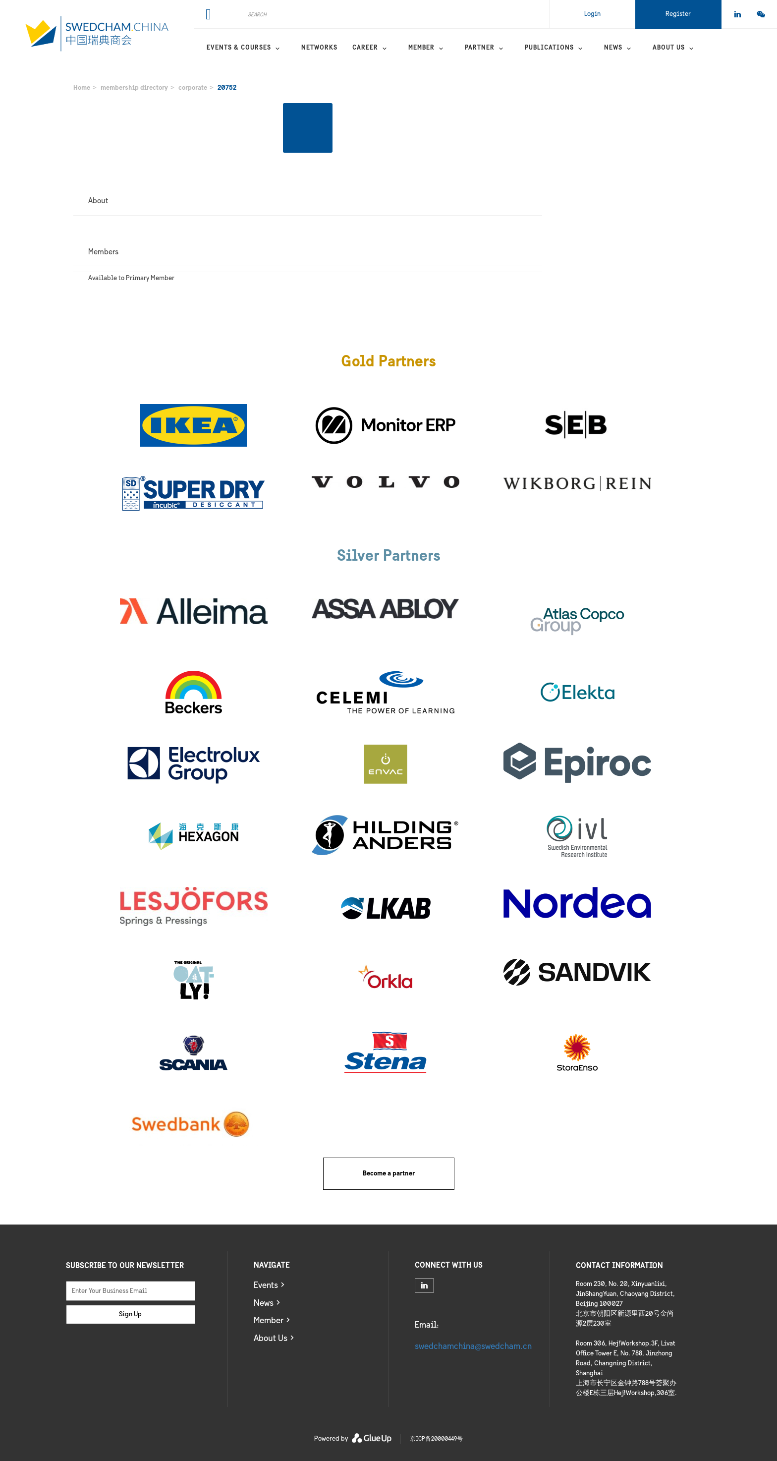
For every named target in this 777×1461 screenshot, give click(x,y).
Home (81, 88)
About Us (270, 1339)
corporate (192, 88)
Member (421, 48)
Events (266, 1286)
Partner (480, 48)
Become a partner (389, 1173)
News (613, 48)
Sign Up (130, 1314)
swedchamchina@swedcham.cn (473, 1347)
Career (365, 48)
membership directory (134, 88)
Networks (319, 48)
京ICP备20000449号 (436, 1439)
